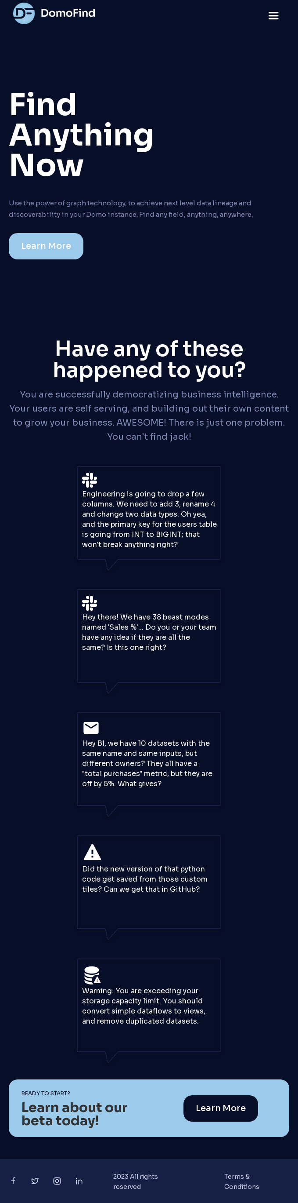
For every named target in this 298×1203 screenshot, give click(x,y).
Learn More (46, 246)
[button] (273, 16)
